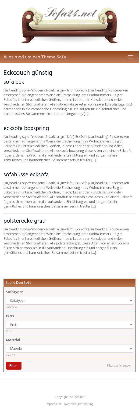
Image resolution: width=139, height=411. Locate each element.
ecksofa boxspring (26, 128)
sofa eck (14, 82)
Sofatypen (14, 292)
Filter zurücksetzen (119, 365)
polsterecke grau (25, 221)
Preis (10, 316)
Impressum (53, 404)
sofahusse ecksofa (26, 174)
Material (13, 340)
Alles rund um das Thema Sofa (35, 57)
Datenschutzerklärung (78, 404)
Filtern (13, 365)
